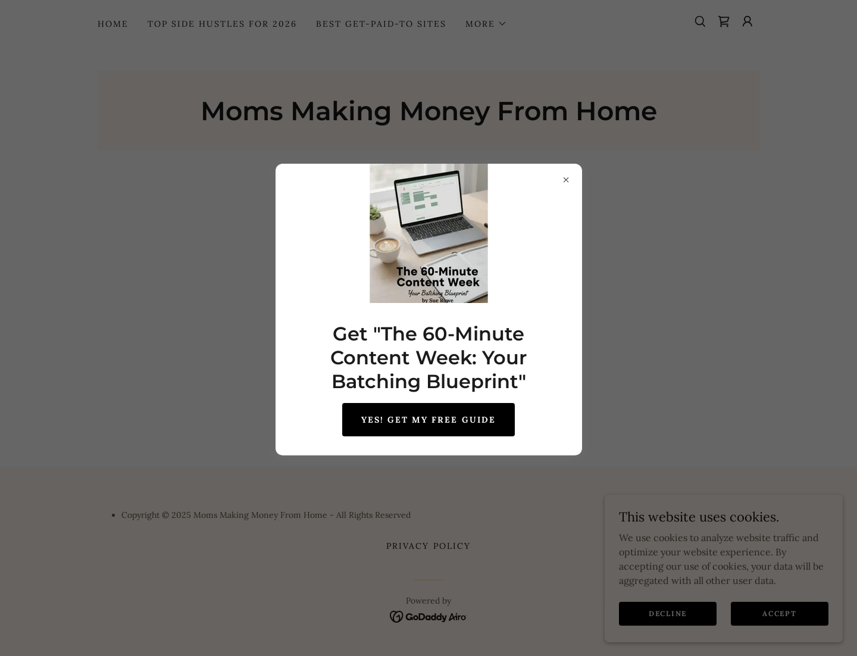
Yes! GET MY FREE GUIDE (428, 419)
